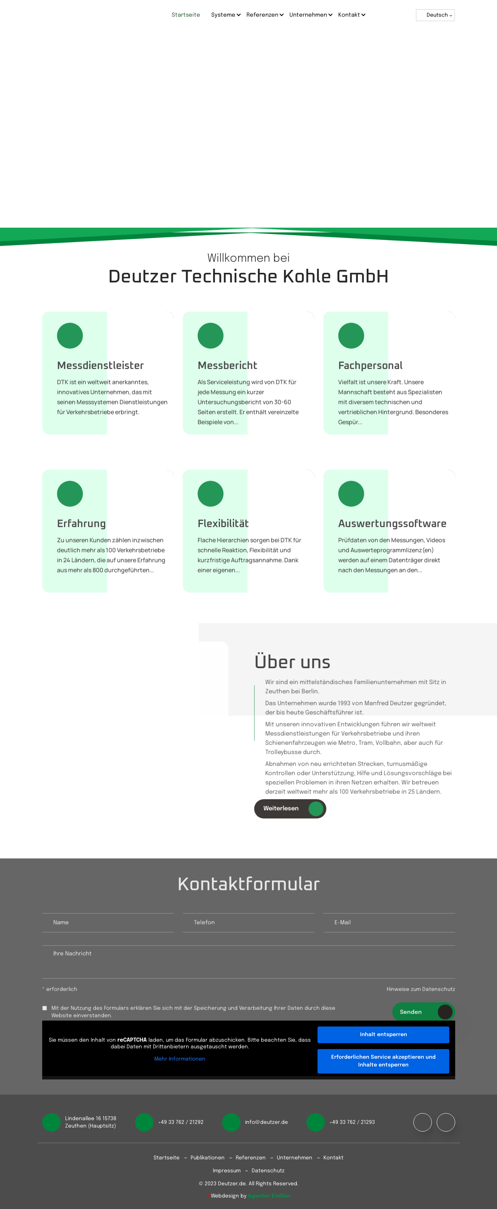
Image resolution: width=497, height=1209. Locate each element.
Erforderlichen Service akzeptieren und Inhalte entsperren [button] (383, 1061)
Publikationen (208, 1158)
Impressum (227, 1170)
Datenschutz (268, 1170)
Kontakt (349, 15)
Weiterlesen (296, 808)
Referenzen (262, 15)
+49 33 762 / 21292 (181, 1122)
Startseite (186, 15)
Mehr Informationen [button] (179, 1059)
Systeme (223, 15)
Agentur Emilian (269, 1196)
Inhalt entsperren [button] (383, 1034)
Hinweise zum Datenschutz (421, 992)
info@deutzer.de (266, 1122)
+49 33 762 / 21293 (352, 1122)
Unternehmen (308, 15)
